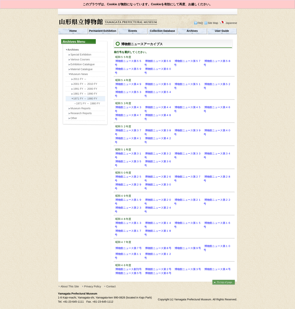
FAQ (200, 22)
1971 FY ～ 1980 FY (84, 98)
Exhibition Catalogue (81, 64)
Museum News (78, 74)
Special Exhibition (79, 54)
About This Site (70, 286)
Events (132, 30)
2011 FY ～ (79, 78)
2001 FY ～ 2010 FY (84, 83)
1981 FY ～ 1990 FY (84, 93)
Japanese (228, 23)
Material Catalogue (80, 69)
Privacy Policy (92, 286)
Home (73, 30)
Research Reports (80, 113)
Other (72, 118)
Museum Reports (79, 108)
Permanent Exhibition (103, 30)
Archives (192, 30)
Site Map (213, 22)
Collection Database (162, 30)
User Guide (222, 30)
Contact (111, 286)
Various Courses (79, 59)
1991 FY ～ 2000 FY (84, 88)
